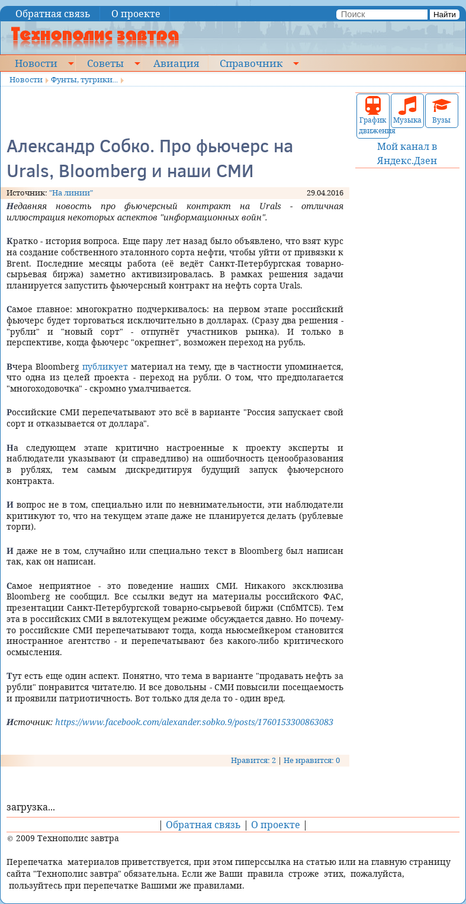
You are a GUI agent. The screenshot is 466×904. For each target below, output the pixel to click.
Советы (105, 63)
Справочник (251, 63)
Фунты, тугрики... (84, 79)
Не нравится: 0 (312, 760)
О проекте (135, 13)
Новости (36, 63)
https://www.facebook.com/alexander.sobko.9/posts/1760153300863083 (194, 721)
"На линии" (71, 192)
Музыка (407, 110)
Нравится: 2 (253, 760)
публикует (105, 366)
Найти (444, 14)
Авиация (176, 63)
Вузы (441, 110)
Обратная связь (53, 13)
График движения (373, 116)
